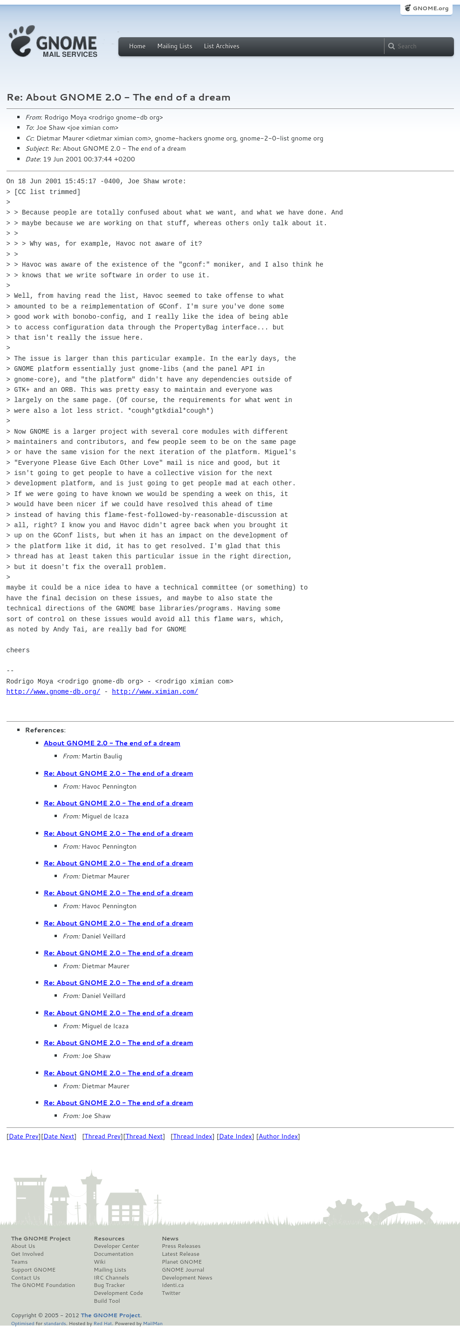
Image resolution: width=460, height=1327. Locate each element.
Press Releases (181, 1246)
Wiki (99, 1262)
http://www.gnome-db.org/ (54, 691)
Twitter (171, 1293)
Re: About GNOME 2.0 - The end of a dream (118, 773)
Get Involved (27, 1254)
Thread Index (193, 1136)
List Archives (221, 46)
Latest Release (180, 1254)
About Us (23, 1246)
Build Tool (107, 1301)
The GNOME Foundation (43, 1285)
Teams (19, 1262)
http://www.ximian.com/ (155, 691)
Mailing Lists (174, 46)
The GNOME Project (41, 1238)
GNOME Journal (183, 1269)
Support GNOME (33, 1269)
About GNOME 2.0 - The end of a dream (112, 743)
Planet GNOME (182, 1262)
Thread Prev (102, 1136)
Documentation (113, 1254)
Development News (187, 1277)
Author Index (278, 1136)
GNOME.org (430, 8)
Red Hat (102, 1323)
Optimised (22, 1323)
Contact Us (25, 1277)
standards (55, 1323)
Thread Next (144, 1136)
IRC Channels (111, 1277)
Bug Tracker (109, 1285)
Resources (109, 1238)
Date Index (235, 1136)
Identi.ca (173, 1285)
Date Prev (24, 1136)
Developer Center (116, 1246)
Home (137, 46)
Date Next (58, 1136)
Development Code (118, 1293)
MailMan (153, 1323)
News (170, 1238)
